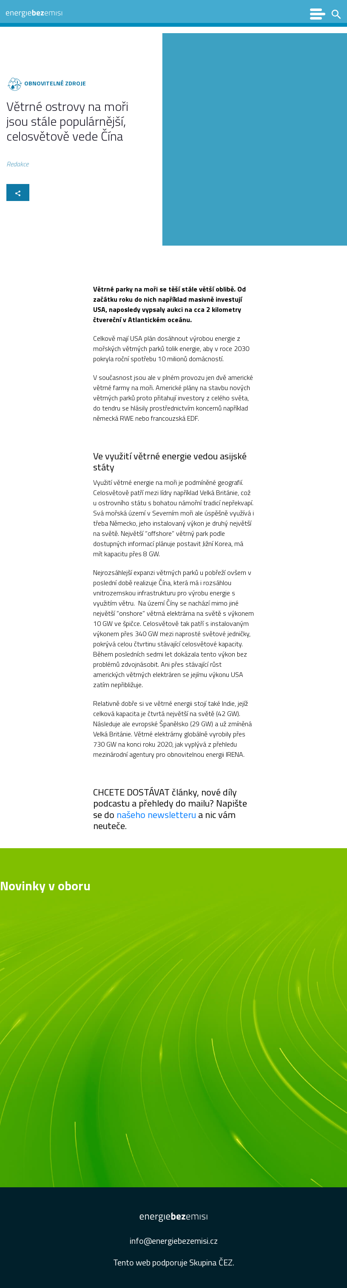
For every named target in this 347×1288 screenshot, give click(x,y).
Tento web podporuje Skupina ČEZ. (173, 1262)
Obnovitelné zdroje (54, 83)
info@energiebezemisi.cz (174, 1240)
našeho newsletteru (157, 814)
